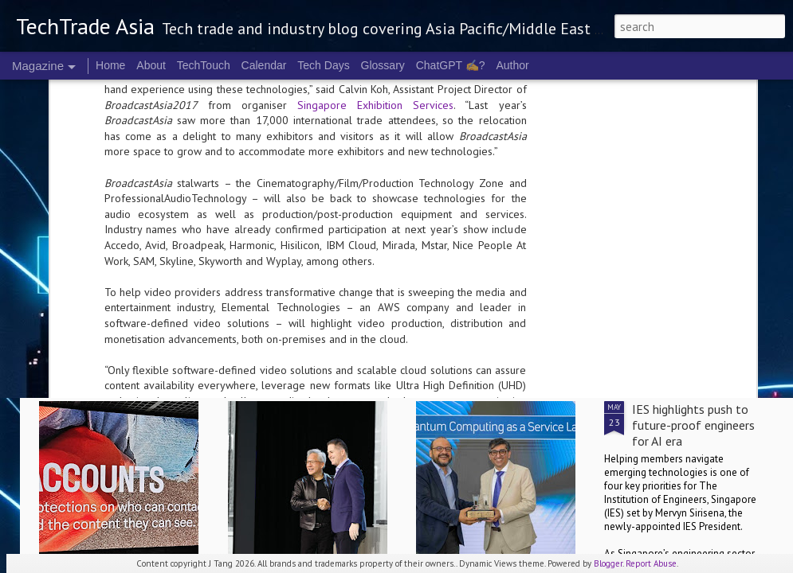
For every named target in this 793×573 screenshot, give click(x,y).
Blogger (608, 563)
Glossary (383, 65)
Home (110, 65)
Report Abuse (651, 563)
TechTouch (203, 65)
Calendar (264, 65)
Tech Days (323, 65)
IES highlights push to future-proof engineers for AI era (693, 425)
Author (512, 65)
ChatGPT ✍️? (450, 65)
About (151, 65)
